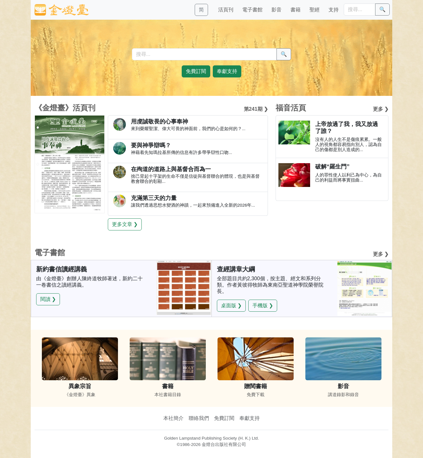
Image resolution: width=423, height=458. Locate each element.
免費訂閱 (224, 418)
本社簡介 (173, 418)
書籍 (295, 9)
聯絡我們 (199, 418)
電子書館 (252, 9)
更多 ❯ (380, 109)
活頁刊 (225, 9)
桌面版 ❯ (231, 305)
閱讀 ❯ (48, 299)
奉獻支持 (249, 418)
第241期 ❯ (256, 109)
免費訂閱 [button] (196, 71)
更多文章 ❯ (125, 224)
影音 (276, 9)
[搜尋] (359, 9)
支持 (334, 9)
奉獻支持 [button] (227, 71)
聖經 (314, 9)
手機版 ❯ (262, 305)
